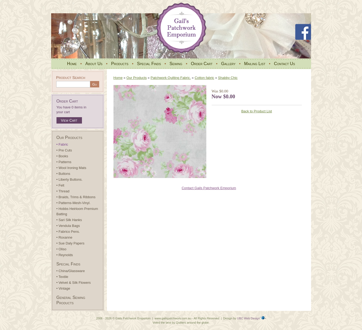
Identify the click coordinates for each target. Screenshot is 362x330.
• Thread (62, 191)
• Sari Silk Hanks (69, 220)
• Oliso (61, 249)
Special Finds (149, 63)
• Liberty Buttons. (69, 179)
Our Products (69, 137)
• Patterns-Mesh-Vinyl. (73, 203)
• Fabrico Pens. (68, 232)
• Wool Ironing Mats (71, 168)
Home (72, 63)
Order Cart (201, 63)
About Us (94, 63)
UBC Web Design (248, 318)
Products (119, 63)
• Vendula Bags (68, 226)
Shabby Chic (228, 78)
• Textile (62, 277)
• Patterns (64, 162)
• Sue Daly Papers (70, 243)
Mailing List (254, 63)
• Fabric (62, 144)
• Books (62, 156)
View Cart (69, 120)
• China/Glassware (70, 271)
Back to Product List (256, 111)
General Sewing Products (70, 300)
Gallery (228, 63)
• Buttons (63, 174)
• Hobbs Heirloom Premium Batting (77, 211)
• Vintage (63, 288)
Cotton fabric (204, 78)
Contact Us (284, 63)
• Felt (60, 185)
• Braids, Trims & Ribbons (76, 197)
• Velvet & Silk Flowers (73, 283)
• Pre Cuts (64, 150)
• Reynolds (64, 255)
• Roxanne (64, 237)
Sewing (175, 63)
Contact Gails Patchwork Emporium (209, 188)
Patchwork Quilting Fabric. (171, 78)
